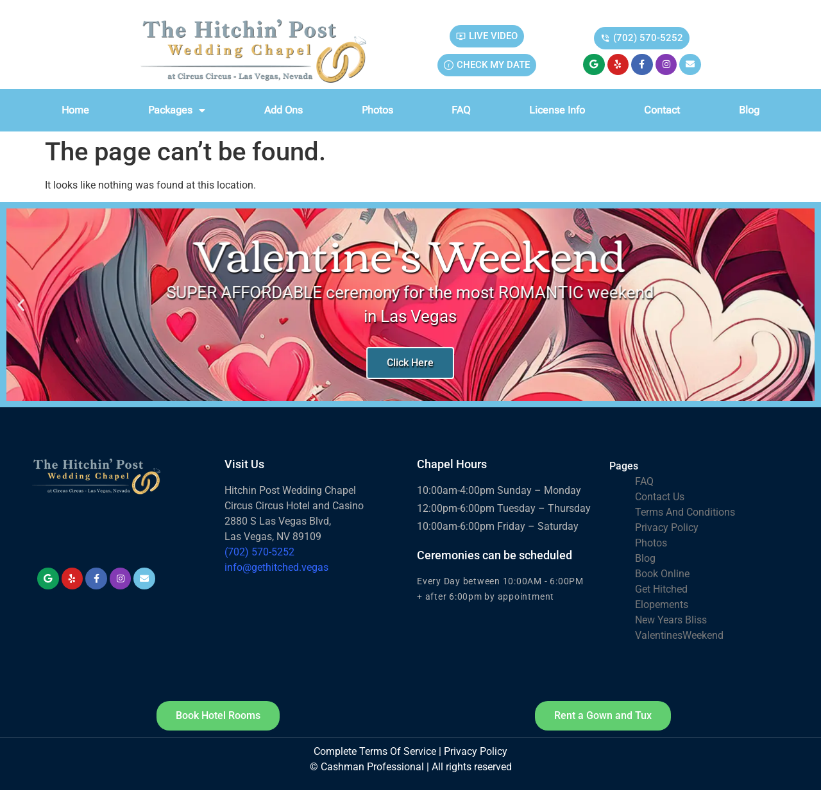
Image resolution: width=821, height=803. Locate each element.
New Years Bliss (671, 620)
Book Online (662, 574)
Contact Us (659, 497)
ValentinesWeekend (679, 635)
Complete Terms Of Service (375, 751)
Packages (176, 110)
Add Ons (283, 110)
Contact (662, 110)
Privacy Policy (666, 527)
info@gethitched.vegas (276, 567)
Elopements (661, 604)
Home (75, 110)
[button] (21, 305)
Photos (377, 110)
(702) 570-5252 (259, 552)
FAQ (461, 110)
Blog (749, 110)
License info (557, 110)
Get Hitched (661, 589)
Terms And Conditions (685, 512)
